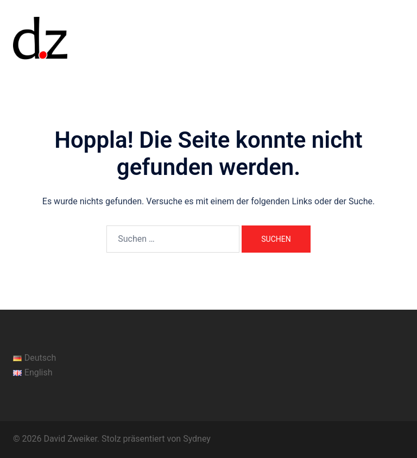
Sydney (197, 439)
